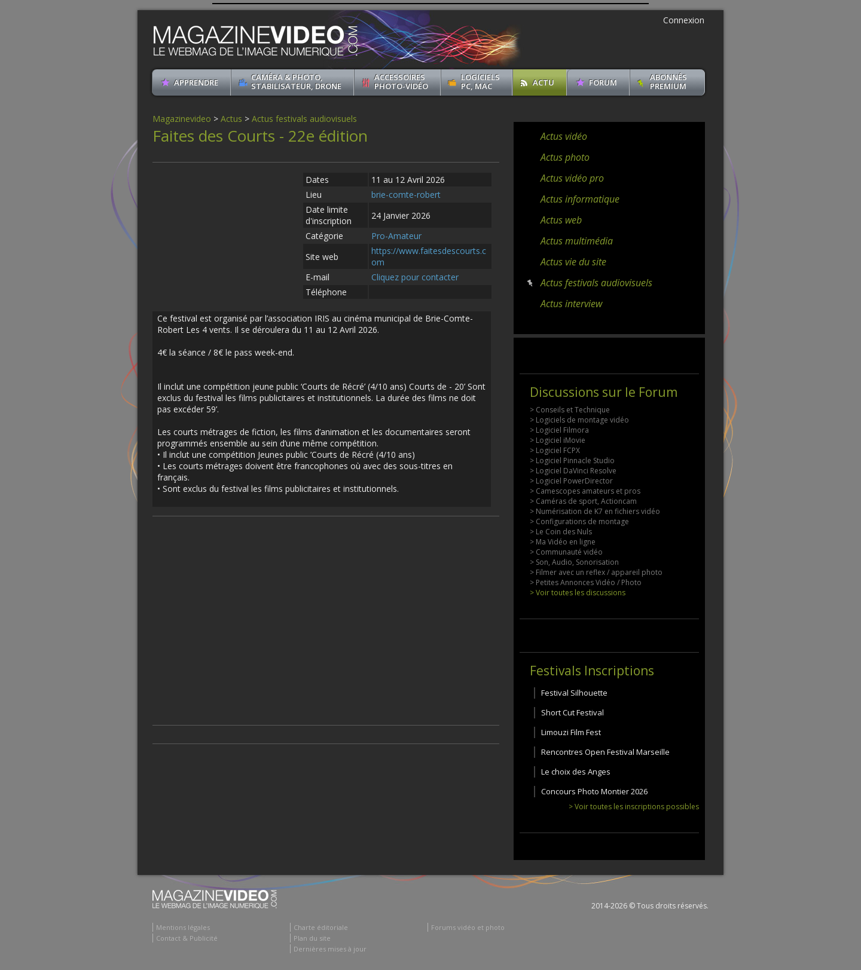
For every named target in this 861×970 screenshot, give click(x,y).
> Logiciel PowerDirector (571, 481)
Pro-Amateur (396, 235)
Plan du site (312, 938)
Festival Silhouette (574, 692)
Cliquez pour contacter (415, 277)
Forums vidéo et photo (468, 927)
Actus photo (565, 157)
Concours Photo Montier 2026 (594, 791)
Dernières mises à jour (330, 948)
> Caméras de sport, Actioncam (583, 501)
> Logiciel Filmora (559, 430)
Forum (603, 82)
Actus (231, 118)
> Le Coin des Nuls (561, 532)
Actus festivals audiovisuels (304, 118)
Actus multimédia (577, 240)
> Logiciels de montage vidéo (579, 420)
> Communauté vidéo (566, 552)
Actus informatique (580, 199)
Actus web (561, 220)
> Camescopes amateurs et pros (585, 491)
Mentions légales (183, 927)
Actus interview (571, 303)
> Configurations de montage (579, 521)
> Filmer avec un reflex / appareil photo (596, 572)
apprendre (196, 82)
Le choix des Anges (575, 771)
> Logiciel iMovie (557, 440)
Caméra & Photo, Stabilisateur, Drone (296, 81)
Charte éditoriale (321, 927)
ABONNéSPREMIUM (668, 81)
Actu (543, 82)
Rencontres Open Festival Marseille (605, 751)
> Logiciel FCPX (555, 450)
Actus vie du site (573, 261)
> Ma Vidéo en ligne (563, 542)
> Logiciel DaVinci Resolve (573, 471)
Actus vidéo (564, 136)
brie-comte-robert (406, 194)
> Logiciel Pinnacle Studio (572, 460)
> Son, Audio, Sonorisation (574, 562)
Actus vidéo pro (572, 178)
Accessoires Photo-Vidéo (401, 81)
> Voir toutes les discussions (577, 592)
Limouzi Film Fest (571, 732)
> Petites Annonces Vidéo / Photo (586, 582)
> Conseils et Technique (570, 410)
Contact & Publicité (187, 938)
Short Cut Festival (572, 712)
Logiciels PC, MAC (480, 81)
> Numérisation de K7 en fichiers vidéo (595, 511)
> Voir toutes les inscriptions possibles (634, 806)
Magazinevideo (181, 118)
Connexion (683, 20)
